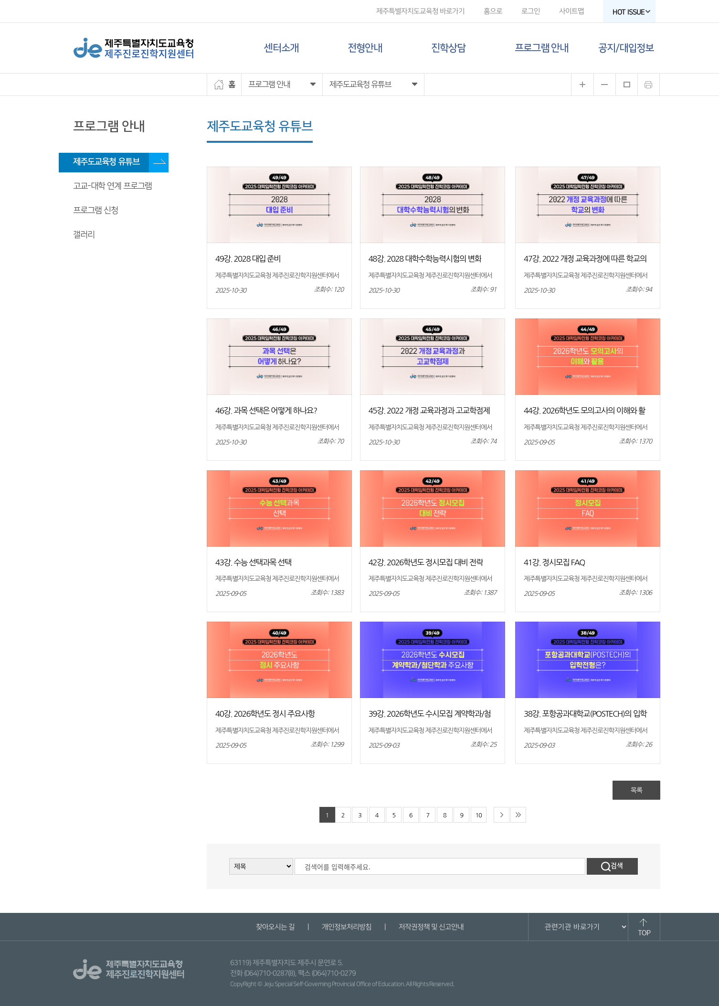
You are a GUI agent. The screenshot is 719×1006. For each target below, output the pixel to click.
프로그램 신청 (95, 210)
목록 (636, 790)
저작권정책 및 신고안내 (430, 927)
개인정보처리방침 (346, 927)
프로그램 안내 (541, 47)
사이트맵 (571, 11)
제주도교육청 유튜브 (106, 162)
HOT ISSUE (632, 12)
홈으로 (493, 11)
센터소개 (281, 47)
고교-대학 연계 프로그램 (112, 186)
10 (479, 815)
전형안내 (365, 47)
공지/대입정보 (626, 47)
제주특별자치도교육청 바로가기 (420, 11)
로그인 (530, 11)
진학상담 (448, 47)
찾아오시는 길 (274, 927)
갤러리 (84, 235)
